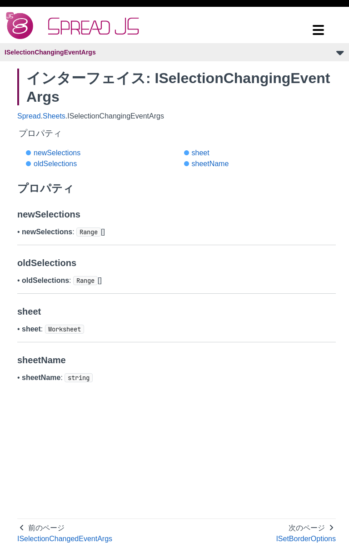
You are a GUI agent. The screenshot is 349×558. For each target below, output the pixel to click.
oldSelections (55, 164)
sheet (200, 153)
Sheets (54, 116)
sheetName (210, 164)
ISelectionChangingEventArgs (50, 52)
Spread (29, 116)
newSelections (57, 153)
